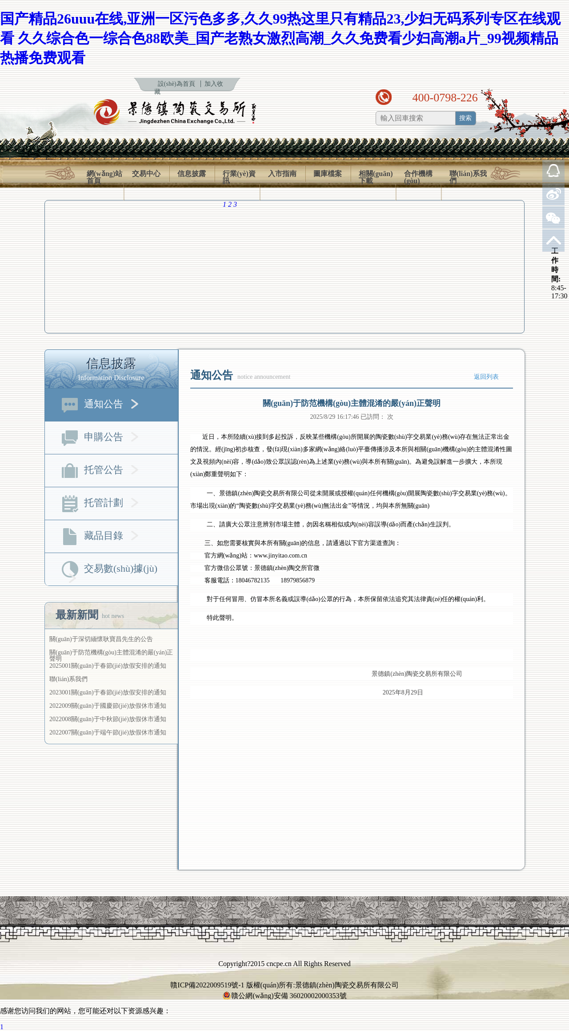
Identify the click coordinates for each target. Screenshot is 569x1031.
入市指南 (282, 173)
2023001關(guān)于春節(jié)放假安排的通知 (107, 692)
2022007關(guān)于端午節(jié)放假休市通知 (107, 732)
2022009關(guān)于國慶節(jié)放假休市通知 (107, 705)
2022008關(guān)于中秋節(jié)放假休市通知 (107, 719)
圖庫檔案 (327, 173)
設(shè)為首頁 (176, 83)
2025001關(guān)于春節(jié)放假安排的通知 (107, 665)
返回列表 (486, 376)
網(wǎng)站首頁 (104, 177)
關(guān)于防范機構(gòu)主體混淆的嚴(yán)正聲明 (111, 655)
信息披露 (191, 173)
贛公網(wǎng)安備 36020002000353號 (284, 995)
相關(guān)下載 (376, 177)
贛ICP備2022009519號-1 (207, 985)
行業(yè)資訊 (239, 177)
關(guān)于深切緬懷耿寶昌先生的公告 (101, 639)
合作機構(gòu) (418, 177)
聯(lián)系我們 (468, 177)
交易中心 (146, 173)
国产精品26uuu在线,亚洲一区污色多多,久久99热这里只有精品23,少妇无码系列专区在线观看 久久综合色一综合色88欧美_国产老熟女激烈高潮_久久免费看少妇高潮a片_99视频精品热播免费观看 (280, 38)
